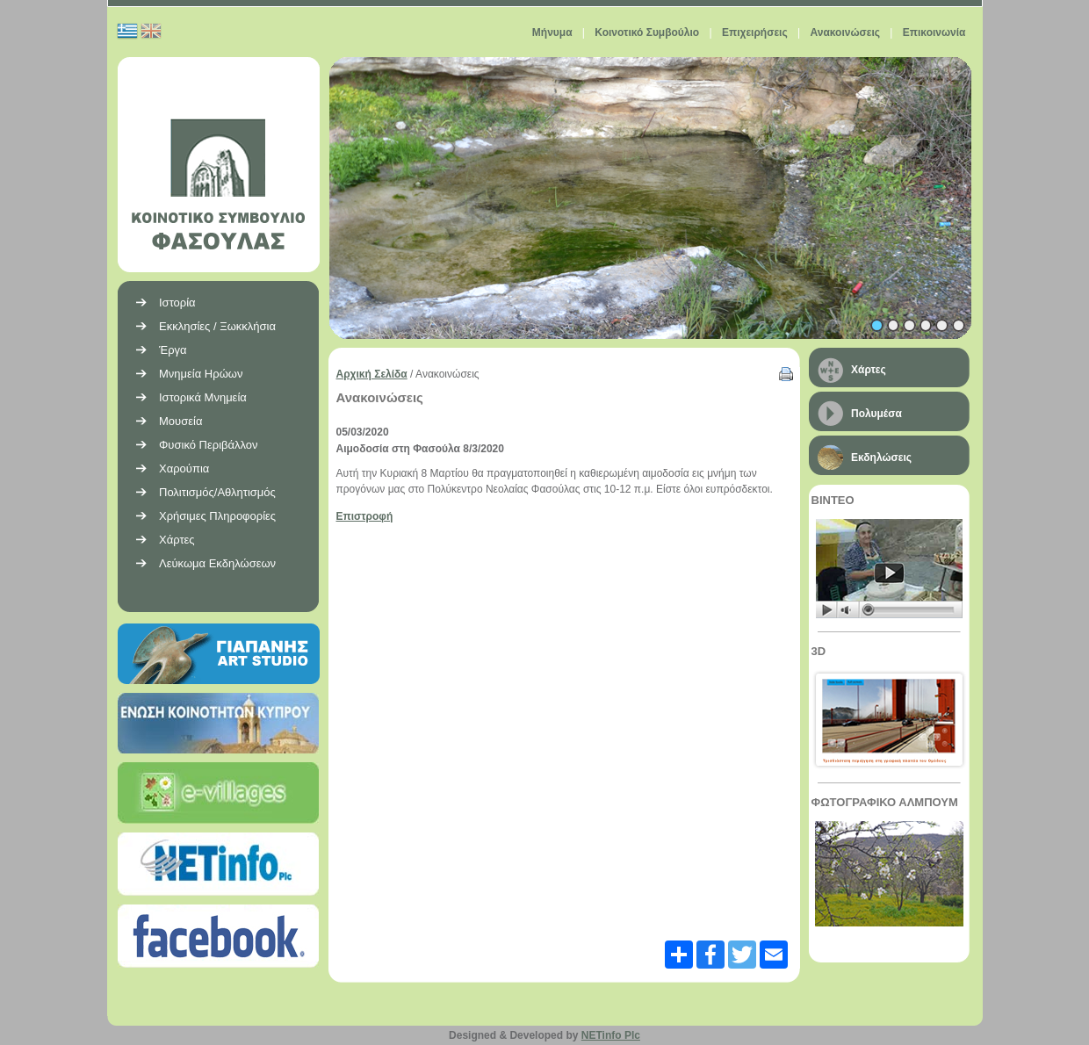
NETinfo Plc (610, 1035)
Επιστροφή (364, 516)
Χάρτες (868, 370)
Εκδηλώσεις (881, 457)
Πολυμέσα (876, 413)
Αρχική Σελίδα (371, 374)
